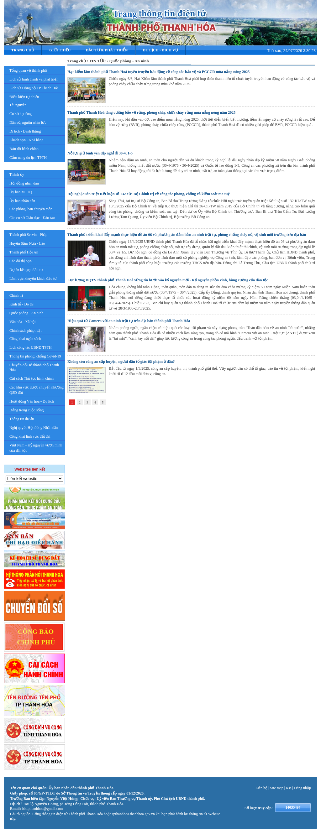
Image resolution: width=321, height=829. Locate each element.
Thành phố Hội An (23, 252)
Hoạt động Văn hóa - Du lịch (31, 401)
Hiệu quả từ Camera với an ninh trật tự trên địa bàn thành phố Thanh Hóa (128, 321)
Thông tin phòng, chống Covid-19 (35, 356)
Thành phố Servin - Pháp (28, 234)
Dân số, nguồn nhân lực (27, 122)
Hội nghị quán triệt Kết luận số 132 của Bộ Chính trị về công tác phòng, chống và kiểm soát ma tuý (148, 194)
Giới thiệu (60, 50)
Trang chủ (22, 50)
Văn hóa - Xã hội (22, 322)
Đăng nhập (302, 788)
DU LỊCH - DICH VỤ (160, 50)
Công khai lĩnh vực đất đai (29, 436)
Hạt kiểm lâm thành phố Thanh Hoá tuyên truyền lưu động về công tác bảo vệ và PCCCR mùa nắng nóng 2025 (158, 72)
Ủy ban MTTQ (20, 192)
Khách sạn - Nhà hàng (26, 140)
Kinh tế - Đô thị (21, 304)
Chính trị (16, 295)
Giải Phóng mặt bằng (34, 459)
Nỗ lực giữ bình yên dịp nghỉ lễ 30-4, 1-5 (100, 153)
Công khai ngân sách (25, 338)
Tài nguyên (17, 105)
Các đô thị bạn (20, 261)
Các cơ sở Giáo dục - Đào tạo (32, 218)
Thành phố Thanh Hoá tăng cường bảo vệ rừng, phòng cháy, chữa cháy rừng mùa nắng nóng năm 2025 (151, 112)
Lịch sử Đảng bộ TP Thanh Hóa (34, 88)
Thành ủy (16, 174)
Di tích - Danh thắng (25, 131)
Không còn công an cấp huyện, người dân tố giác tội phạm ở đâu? (121, 361)
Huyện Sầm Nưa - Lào (27, 243)
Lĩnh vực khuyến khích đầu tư (33, 278)
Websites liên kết (29, 469)
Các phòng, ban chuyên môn (30, 209)
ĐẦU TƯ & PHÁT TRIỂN (107, 50)
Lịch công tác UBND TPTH (30, 347)
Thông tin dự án (21, 419)
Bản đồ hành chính (24, 149)
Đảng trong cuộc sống (26, 410)
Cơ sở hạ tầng (20, 114)
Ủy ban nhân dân (22, 201)
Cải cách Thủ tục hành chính (31, 378)
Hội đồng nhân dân (24, 183)
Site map (276, 788)
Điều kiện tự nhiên (24, 97)
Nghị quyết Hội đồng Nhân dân (33, 427)
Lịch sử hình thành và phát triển (33, 79)
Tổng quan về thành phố (28, 70)
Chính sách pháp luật (25, 330)
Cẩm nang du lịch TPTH (28, 157)
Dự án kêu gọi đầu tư (26, 270)
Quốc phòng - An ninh (26, 313)
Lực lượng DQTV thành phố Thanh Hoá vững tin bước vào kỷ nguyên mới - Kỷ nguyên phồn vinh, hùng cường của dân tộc (167, 280)
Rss (288, 788)
